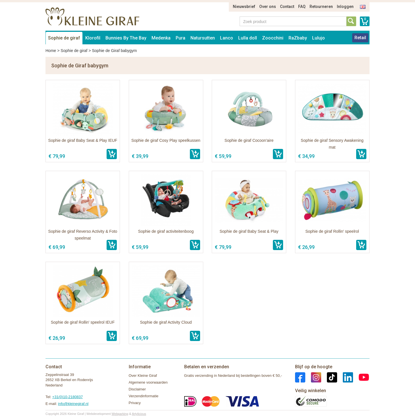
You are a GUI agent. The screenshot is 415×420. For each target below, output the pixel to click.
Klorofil (92, 38)
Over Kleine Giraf (143, 375)
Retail (360, 37)
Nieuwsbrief (244, 6)
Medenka (161, 38)
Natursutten (202, 38)
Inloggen (345, 6)
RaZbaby (298, 38)
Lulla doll (247, 38)
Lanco (226, 38)
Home (50, 50)
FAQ (302, 6)
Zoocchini (272, 38)
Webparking (120, 413)
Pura (180, 38)
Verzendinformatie (144, 396)
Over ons (267, 6)
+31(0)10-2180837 (67, 397)
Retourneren (321, 6)
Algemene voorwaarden (148, 382)
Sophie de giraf (64, 38)
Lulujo (318, 38)
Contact (287, 6)
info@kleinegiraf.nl (73, 404)
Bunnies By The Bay (125, 38)
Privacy (135, 403)
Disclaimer (137, 389)
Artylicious (139, 413)
